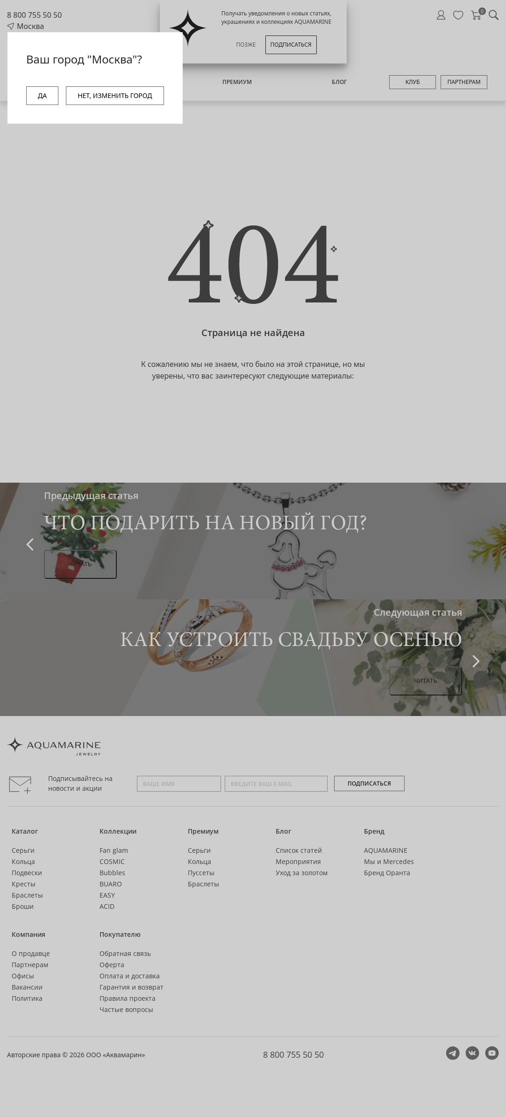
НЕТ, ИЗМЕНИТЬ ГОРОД (115, 95)
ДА (42, 95)
